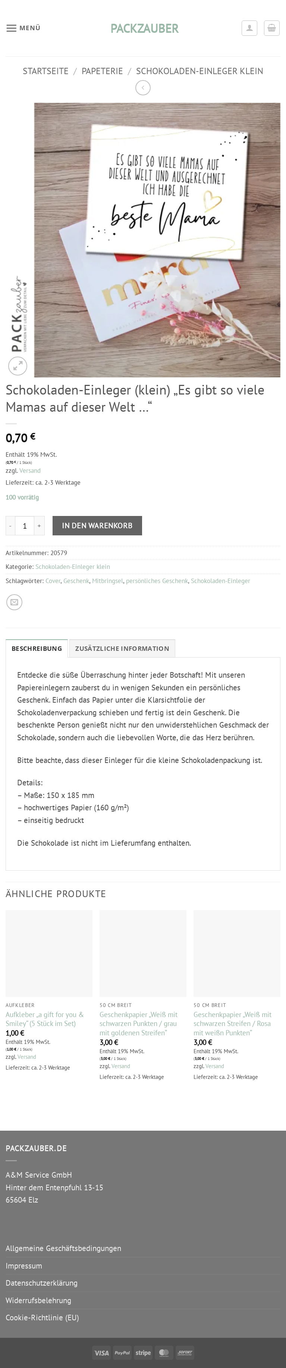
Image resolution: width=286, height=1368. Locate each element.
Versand (30, 470)
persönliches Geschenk (157, 581)
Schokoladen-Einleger (220, 581)
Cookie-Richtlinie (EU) (42, 1317)
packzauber (143, 28)
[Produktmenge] (24, 526)
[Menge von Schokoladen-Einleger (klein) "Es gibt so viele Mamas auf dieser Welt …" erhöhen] (39, 526)
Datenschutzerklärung (42, 1283)
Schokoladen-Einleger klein (199, 71)
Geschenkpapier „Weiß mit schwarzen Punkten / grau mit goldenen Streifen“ (138, 1023)
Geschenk (76, 581)
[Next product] (143, 87)
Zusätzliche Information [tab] (122, 648)
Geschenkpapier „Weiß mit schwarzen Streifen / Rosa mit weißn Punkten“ (232, 1023)
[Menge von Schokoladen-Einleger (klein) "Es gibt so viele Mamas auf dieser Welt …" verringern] (10, 526)
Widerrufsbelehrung (38, 1300)
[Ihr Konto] (249, 28)
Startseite (46, 71)
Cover (52, 581)
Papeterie (102, 71)
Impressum (24, 1266)
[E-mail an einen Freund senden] (14, 602)
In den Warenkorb (97, 525)
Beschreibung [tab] (37, 648)
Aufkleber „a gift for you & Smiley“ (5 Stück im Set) (45, 1019)
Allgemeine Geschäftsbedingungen (63, 1248)
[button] (23, 28)
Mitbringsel (107, 581)
